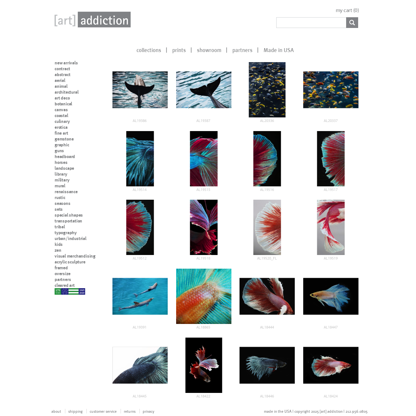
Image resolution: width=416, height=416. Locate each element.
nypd (59, 291)
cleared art (65, 285)
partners (242, 50)
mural (60, 185)
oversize (62, 273)
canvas (61, 109)
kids (59, 244)
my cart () (347, 10)
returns (130, 411)
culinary (62, 121)
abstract (62, 74)
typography (66, 232)
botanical (63, 103)
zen (58, 250)
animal (61, 86)
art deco (62, 98)
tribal (60, 226)
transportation (68, 220)
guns (59, 150)
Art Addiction (91, 19)
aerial (60, 80)
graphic (62, 144)
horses (61, 162)
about (56, 411)
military (62, 179)
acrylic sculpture (70, 261)
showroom (209, 50)
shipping (75, 411)
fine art (61, 133)
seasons (63, 203)
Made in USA (279, 50)
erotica (61, 127)
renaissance (66, 191)
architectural (66, 92)
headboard (65, 156)
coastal (61, 115)
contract (62, 68)
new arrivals (66, 62)
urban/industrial (70, 238)
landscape (64, 168)
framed (61, 267)
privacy (148, 411)
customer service (103, 411)
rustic (60, 197)
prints (179, 50)
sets (59, 209)
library (61, 174)
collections (148, 50)
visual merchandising (75, 256)
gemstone (64, 138)
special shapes (69, 215)
